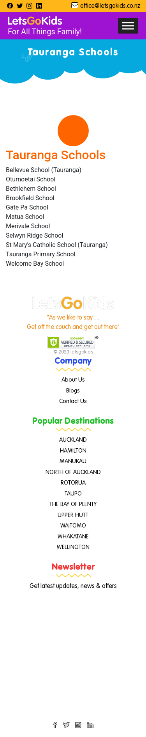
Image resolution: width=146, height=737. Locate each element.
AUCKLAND (73, 440)
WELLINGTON (73, 547)
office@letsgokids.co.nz (110, 6)
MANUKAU (73, 461)
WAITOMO (73, 526)
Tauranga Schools (56, 154)
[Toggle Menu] (128, 25)
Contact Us (73, 401)
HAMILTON (73, 451)
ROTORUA (73, 483)
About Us (73, 380)
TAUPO (73, 494)
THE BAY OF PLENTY (73, 504)
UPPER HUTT (73, 515)
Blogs (73, 391)
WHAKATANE (73, 537)
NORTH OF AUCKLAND (73, 472)
